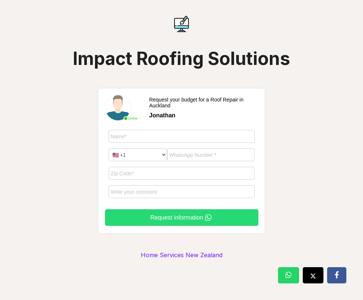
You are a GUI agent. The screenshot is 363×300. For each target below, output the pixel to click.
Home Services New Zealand (182, 255)
